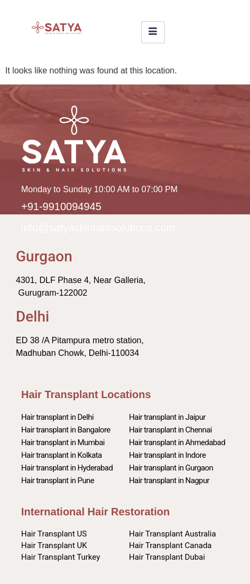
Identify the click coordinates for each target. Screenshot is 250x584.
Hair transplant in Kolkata (61, 455)
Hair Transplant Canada (170, 545)
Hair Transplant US (54, 534)
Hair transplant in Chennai (170, 430)
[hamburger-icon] (153, 32)
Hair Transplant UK (54, 545)
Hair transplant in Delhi (57, 417)
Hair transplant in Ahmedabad (177, 442)
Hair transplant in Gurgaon (171, 468)
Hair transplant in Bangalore (65, 430)
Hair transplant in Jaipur (167, 417)
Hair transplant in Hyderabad (67, 468)
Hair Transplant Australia (172, 534)
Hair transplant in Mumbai (63, 442)
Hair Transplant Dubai (167, 557)
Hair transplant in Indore (167, 455)
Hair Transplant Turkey (60, 557)
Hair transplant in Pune (57, 480)
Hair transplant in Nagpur (169, 480)
